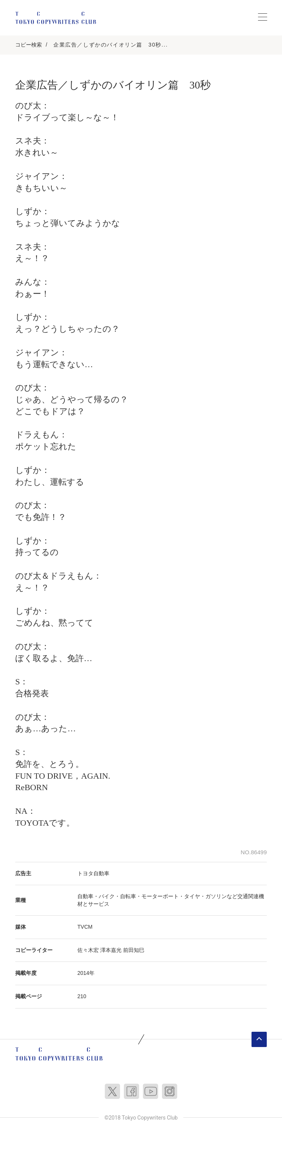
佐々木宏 (88, 950)
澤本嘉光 (111, 950)
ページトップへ (259, 1039)
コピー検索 (28, 45)
